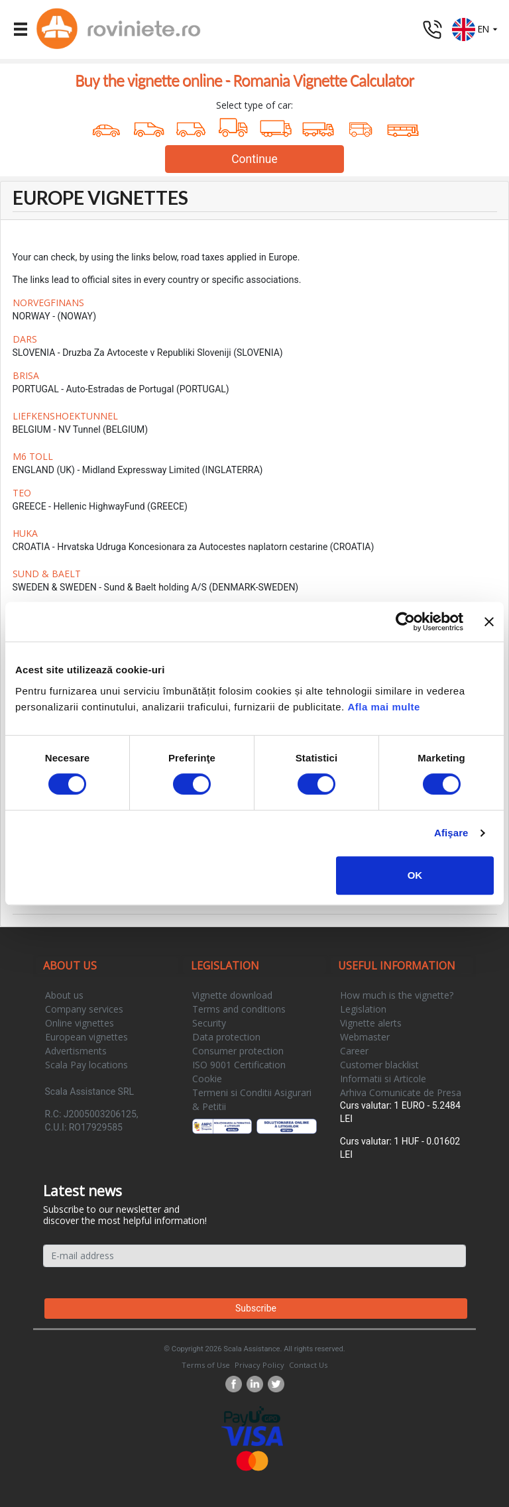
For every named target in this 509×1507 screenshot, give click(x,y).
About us (64, 995)
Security (209, 1023)
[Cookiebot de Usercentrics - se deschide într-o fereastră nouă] (405, 622)
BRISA (26, 375)
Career (354, 1050)
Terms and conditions (239, 1009)
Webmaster (365, 1037)
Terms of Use (206, 1365)
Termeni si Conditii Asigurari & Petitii (251, 1099)
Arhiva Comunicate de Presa (400, 1092)
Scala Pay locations (86, 1064)
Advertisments (76, 1050)
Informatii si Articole (383, 1078)
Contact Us (308, 1365)
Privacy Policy (259, 1365)
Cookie (207, 1078)
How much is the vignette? (396, 995)
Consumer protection (238, 1050)
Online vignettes (79, 1023)
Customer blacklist (379, 1064)
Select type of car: (254, 105)
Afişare (451, 832)
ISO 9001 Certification (239, 1064)
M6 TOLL (33, 456)
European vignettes (86, 1037)
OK (415, 875)
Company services (84, 1009)
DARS (25, 339)
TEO (22, 492)
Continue (254, 159)
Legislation (363, 1009)
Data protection (226, 1037)
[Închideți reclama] (489, 621)
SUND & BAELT (47, 573)
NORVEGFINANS (48, 302)
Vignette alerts (371, 1023)
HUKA (25, 533)
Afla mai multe (383, 706)
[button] (475, 28)
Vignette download (232, 995)
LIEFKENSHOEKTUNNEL (65, 416)
